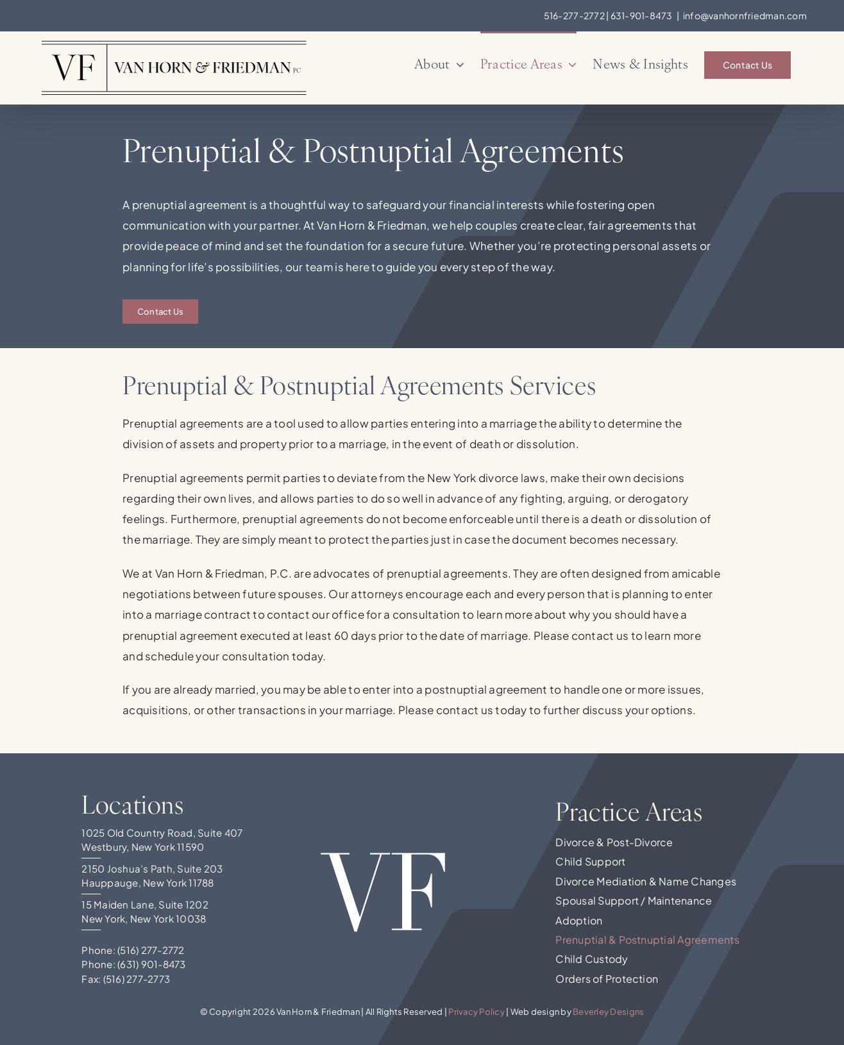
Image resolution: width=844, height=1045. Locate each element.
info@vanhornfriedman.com (745, 15)
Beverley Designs (608, 1012)
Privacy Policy (476, 1012)
